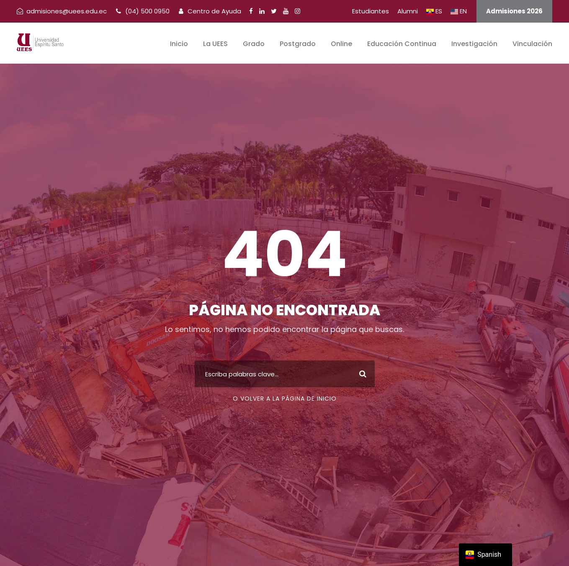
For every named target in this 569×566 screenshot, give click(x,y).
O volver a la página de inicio (285, 398)
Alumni (407, 11)
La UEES (215, 44)
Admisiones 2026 (514, 11)
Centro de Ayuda (210, 11)
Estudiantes (370, 11)
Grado (254, 44)
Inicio (179, 44)
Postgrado (298, 44)
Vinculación (532, 44)
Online (341, 44)
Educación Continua (401, 44)
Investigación (474, 44)
